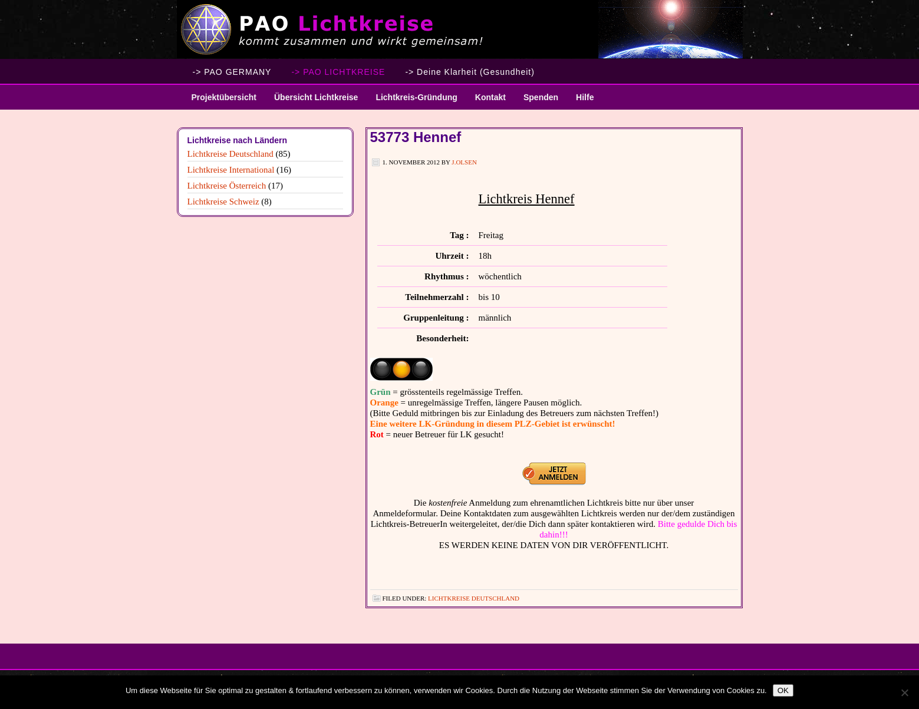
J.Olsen (464, 162)
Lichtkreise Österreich (226, 185)
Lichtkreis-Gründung (412, 101)
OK (783, 690)
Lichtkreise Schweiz (223, 201)
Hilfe (585, 97)
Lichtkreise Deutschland (473, 598)
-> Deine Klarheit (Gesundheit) (470, 72)
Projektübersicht (219, 101)
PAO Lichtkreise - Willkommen (460, 29)
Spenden (540, 97)
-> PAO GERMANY (232, 72)
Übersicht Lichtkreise (311, 101)
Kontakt (490, 97)
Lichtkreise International (231, 169)
